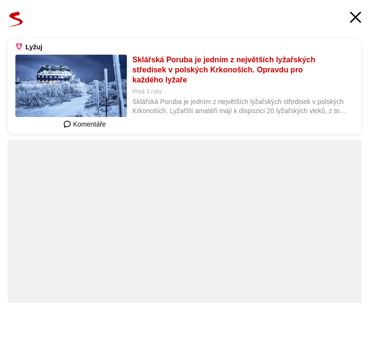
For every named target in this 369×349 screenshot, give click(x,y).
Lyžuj (33, 47)
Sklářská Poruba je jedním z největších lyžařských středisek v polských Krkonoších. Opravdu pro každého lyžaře (224, 70)
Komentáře (84, 124)
